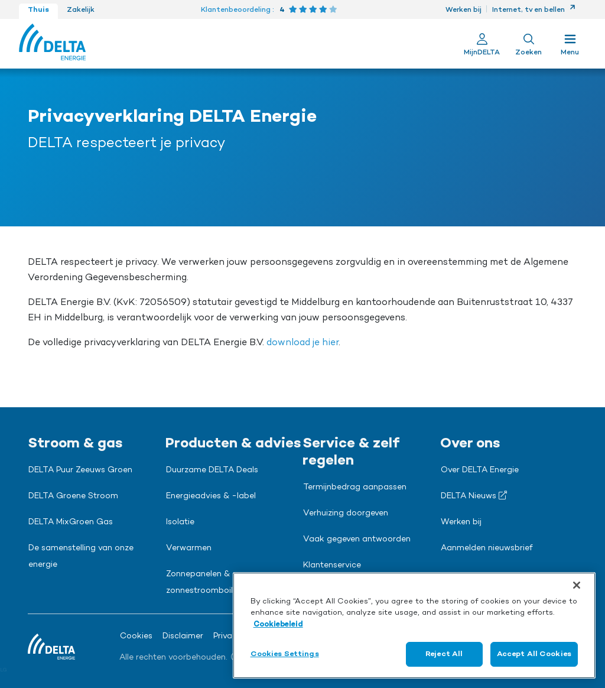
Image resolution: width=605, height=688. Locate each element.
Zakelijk (81, 10)
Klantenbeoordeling (236, 10)
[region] (414, 625)
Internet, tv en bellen (533, 10)
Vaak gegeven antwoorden (357, 540)
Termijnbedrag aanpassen (354, 487)
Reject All (444, 654)
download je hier (302, 343)
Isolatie (180, 522)
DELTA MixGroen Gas (70, 522)
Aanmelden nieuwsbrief (487, 548)
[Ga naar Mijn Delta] (482, 43)
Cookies (136, 636)
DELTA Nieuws (474, 496)
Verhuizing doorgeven (345, 513)
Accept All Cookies (534, 654)
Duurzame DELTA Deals (212, 470)
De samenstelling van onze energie (81, 556)
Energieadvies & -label (211, 496)
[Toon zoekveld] (528, 43)
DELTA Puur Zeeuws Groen (80, 470)
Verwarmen (189, 548)
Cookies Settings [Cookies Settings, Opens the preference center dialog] (285, 654)
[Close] (577, 585)
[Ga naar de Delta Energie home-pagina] (52, 44)
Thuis (38, 10)
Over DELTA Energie (480, 470)
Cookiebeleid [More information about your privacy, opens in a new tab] (278, 624)
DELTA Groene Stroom (73, 496)
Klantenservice (332, 566)
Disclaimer (182, 636)
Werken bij (463, 10)
